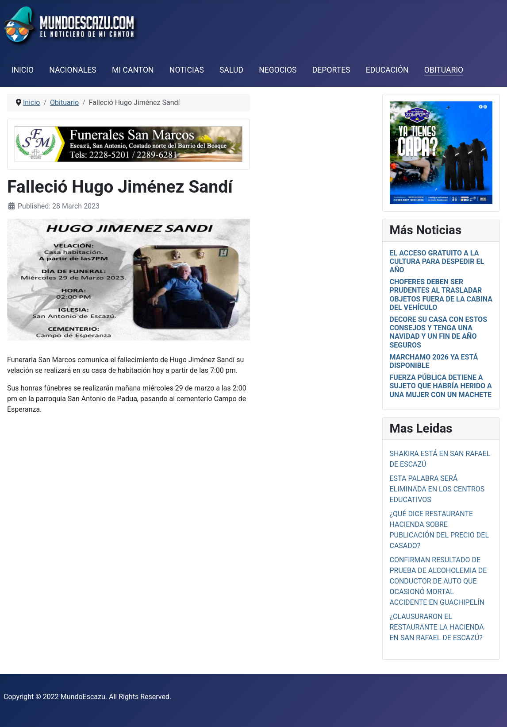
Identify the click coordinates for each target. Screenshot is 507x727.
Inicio (23, 70)
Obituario (444, 70)
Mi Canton (133, 70)
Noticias (186, 70)
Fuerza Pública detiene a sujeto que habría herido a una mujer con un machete (441, 385)
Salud (231, 70)
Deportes (331, 70)
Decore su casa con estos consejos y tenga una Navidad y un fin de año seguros (439, 332)
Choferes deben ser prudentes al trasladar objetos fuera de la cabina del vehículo (441, 295)
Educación (387, 70)
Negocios (277, 70)
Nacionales (72, 70)
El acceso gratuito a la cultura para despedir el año (437, 261)
